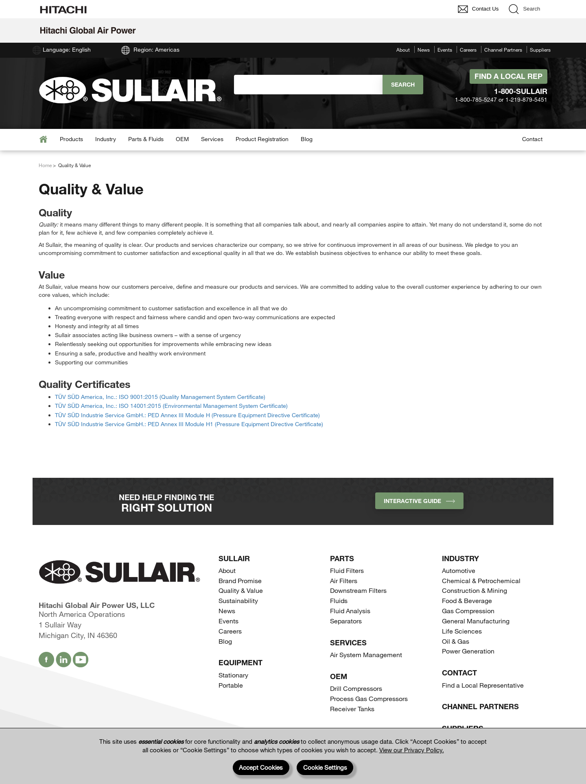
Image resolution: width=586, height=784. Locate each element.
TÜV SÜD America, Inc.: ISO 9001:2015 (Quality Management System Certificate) (160, 396)
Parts (342, 558)
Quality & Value (241, 590)
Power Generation (468, 651)
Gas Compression (468, 610)
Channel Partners (503, 49)
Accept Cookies (261, 767)
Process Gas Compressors (369, 698)
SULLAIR (234, 558)
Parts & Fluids (146, 138)
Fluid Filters (347, 570)
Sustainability (238, 600)
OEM (182, 138)
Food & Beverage (467, 600)
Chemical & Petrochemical (481, 580)
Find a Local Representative (483, 685)
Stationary (233, 675)
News (424, 49)
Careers (468, 49)
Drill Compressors (356, 688)
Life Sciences (462, 631)
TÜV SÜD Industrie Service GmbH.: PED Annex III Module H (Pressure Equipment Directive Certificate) (187, 415)
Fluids (339, 600)
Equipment (240, 662)
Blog (307, 138)
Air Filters (343, 580)
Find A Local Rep (508, 76)
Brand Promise (240, 580)
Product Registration (262, 138)
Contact (532, 138)
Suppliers (540, 49)
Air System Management (366, 654)
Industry (105, 138)
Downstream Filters (358, 590)
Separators (346, 621)
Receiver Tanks (352, 708)
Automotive (458, 570)
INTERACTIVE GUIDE (419, 500)
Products (71, 138)
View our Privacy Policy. (411, 750)
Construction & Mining (474, 590)
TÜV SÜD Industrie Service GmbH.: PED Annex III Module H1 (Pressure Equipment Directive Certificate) (189, 423)
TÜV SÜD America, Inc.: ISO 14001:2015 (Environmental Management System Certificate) (171, 405)
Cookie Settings (325, 767)
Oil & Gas (455, 641)
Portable (231, 685)
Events (444, 49)
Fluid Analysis (350, 610)
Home (45, 165)
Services (212, 138)
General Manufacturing (475, 621)
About (403, 49)
